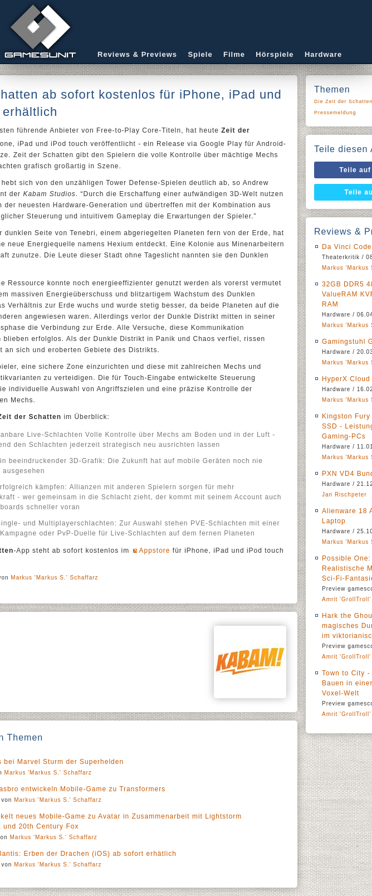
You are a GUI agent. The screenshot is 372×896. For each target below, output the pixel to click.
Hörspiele (274, 54)
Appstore (154, 550)
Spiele (200, 54)
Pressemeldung (335, 112)
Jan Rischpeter (344, 494)
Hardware (323, 54)
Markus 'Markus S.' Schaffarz (54, 577)
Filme (234, 54)
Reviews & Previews (137, 54)
